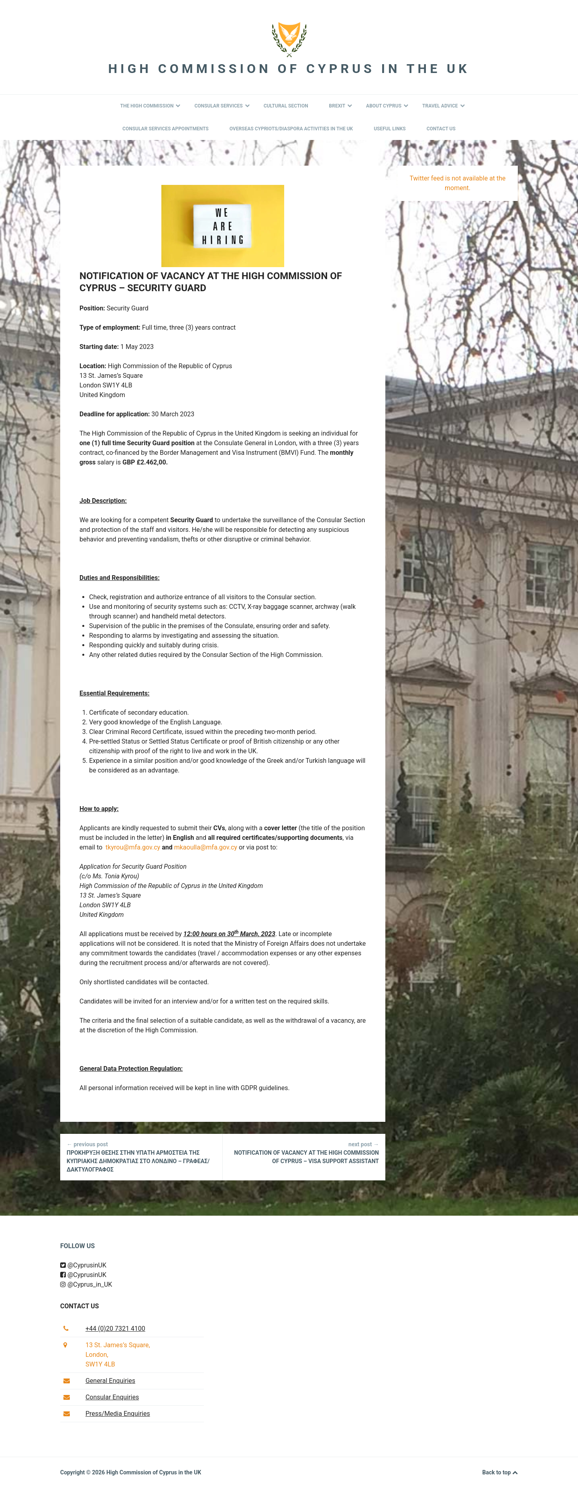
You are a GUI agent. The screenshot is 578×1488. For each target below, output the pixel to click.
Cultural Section (286, 106)
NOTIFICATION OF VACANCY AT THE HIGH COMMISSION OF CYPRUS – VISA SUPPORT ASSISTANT (304, 1152)
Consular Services (221, 106)
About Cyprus (387, 106)
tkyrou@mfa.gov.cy (133, 847)
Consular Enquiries (112, 1397)
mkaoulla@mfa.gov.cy (205, 847)
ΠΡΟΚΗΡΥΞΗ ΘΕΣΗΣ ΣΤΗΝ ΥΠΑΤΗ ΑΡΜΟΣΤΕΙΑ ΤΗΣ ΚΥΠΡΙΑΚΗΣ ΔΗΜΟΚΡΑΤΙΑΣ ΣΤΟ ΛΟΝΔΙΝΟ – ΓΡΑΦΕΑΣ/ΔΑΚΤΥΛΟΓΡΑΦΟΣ (141, 1156)
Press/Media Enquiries (117, 1413)
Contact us (79, 1306)
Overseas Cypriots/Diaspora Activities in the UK (291, 129)
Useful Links (390, 129)
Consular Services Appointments (165, 129)
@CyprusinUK (83, 1265)
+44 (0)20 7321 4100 (115, 1328)
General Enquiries (110, 1381)
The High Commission (150, 106)
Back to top (500, 1472)
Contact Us (441, 129)
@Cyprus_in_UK (86, 1284)
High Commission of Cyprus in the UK (289, 68)
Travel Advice (443, 106)
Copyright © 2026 (83, 1472)
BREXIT (340, 106)
